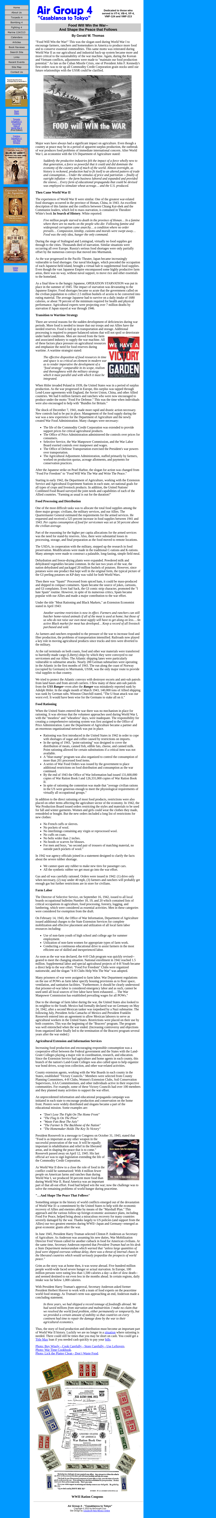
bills (108, 1339)
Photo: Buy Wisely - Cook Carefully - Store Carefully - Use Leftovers (79, 1346)
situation (110, 1332)
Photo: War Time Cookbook (53, 1349)
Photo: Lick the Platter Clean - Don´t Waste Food (66, 1353)
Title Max (41, 1339)
